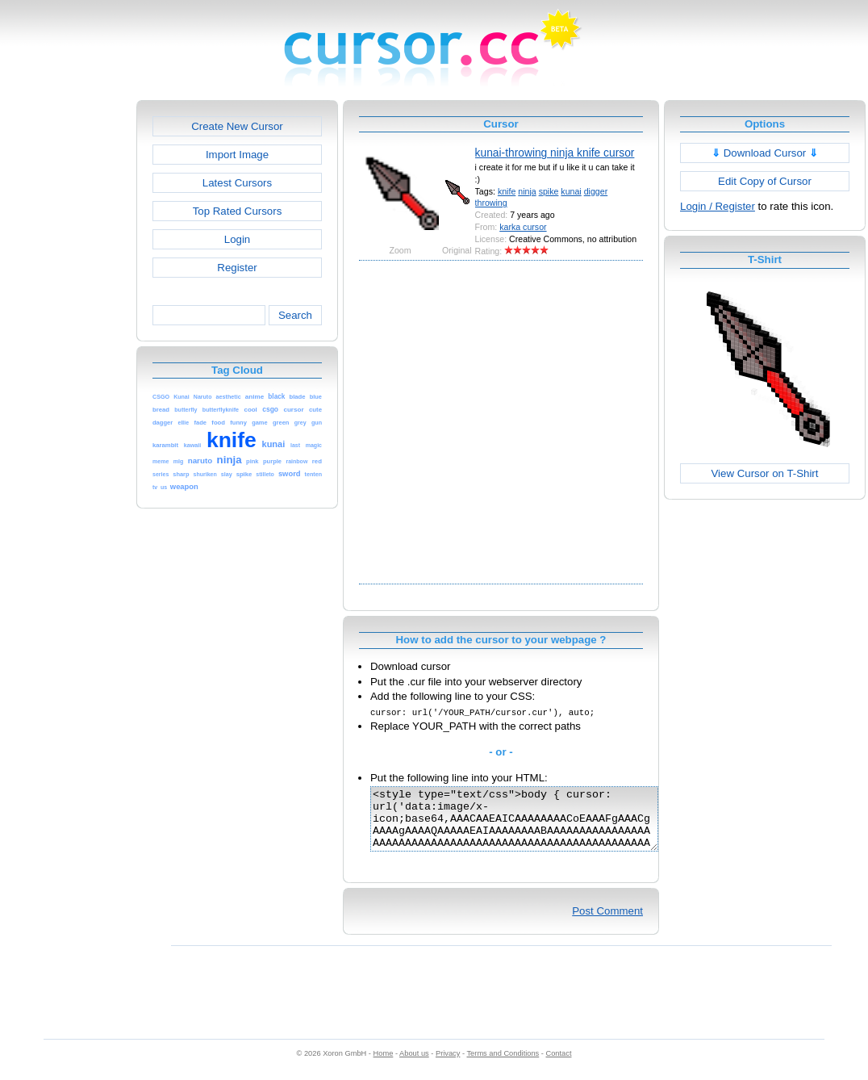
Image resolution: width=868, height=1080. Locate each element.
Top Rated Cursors (237, 211)
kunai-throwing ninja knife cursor (555, 152)
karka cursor (522, 227)
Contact (559, 1065)
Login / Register (717, 206)
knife (506, 191)
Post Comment (607, 923)
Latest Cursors (237, 183)
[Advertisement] (159, 420)
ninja (527, 191)
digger (596, 191)
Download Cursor (765, 153)
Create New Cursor (237, 126)
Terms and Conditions (502, 1065)
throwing (491, 202)
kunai (571, 191)
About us (414, 1065)
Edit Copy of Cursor (765, 181)
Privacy (448, 1065)
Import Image (237, 155)
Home (383, 1065)
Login (237, 239)
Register (237, 268)
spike (549, 191)
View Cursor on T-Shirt (765, 473)
